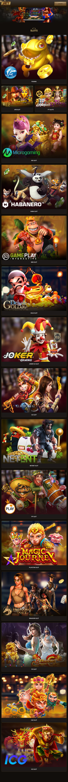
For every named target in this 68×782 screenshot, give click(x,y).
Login (60, 3)
